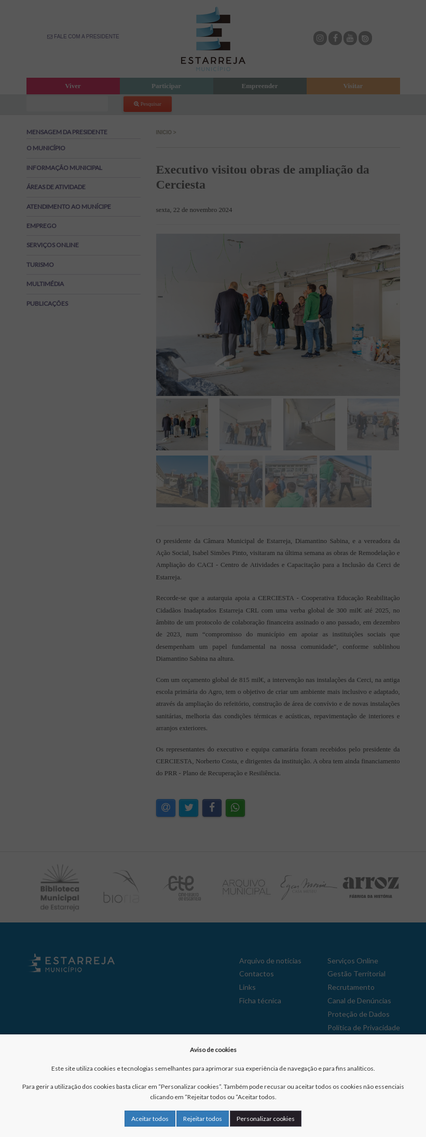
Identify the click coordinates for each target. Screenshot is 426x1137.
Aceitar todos (150, 1118)
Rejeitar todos (202, 1118)
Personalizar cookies (266, 1118)
